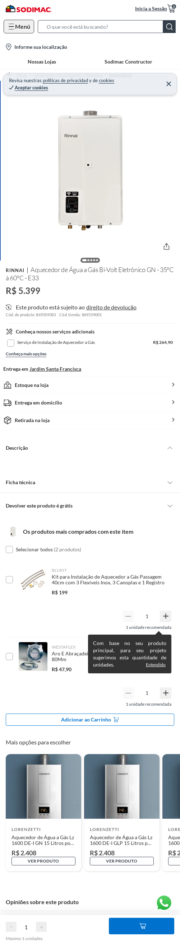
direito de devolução (111, 307)
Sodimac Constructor (128, 62)
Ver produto (43, 861)
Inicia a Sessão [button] (151, 8)
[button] (109, 26)
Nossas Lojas (42, 62)
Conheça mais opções (26, 353)
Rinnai (15, 270)
